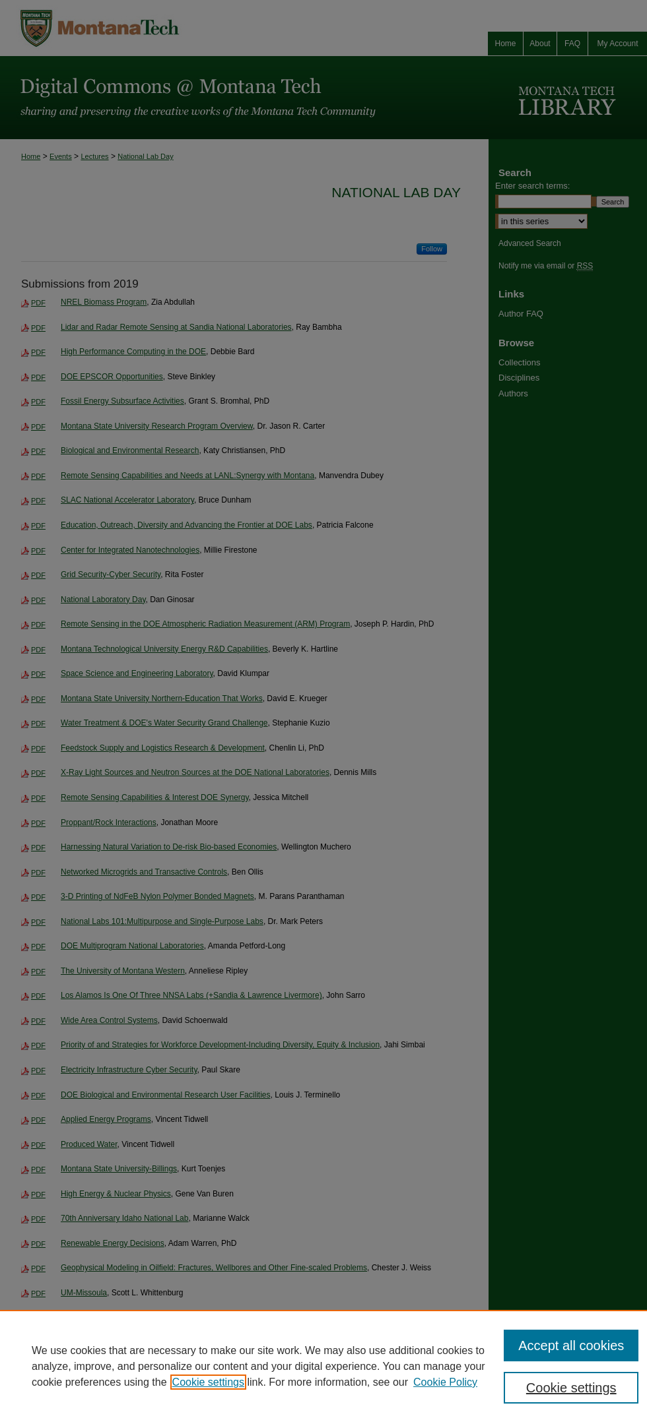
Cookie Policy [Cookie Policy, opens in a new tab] (445, 1382)
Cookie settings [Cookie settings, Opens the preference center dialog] (571, 1387)
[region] (323, 1366)
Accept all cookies (571, 1345)
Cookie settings (208, 1382)
